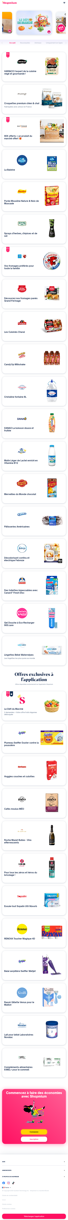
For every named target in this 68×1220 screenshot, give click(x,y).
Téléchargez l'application (34, 1216)
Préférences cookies (8, 1208)
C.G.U (4, 1200)
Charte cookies (7, 1204)
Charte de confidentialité (9, 1195)
